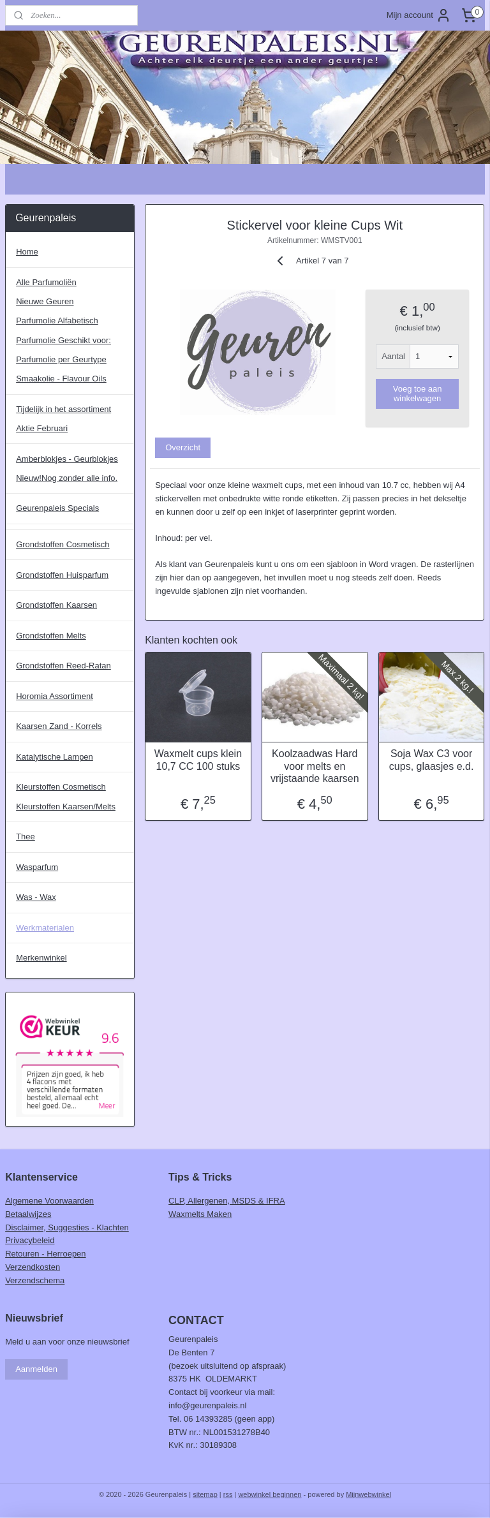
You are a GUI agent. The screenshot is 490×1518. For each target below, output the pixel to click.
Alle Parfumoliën (46, 282)
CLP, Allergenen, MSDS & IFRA (226, 1200)
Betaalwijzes (28, 1214)
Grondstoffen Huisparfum (62, 575)
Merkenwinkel (41, 957)
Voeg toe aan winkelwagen (417, 394)
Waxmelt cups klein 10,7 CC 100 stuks (198, 760)
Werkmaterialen (45, 927)
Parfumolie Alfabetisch (57, 320)
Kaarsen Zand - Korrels (58, 726)
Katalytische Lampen (54, 757)
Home (27, 251)
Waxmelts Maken (200, 1214)
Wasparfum (37, 867)
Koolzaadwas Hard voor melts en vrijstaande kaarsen (315, 766)
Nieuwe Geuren (44, 301)
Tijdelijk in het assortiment (63, 409)
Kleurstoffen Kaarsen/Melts (65, 806)
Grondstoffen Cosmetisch (62, 544)
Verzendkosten (32, 1267)
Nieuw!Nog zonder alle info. (66, 478)
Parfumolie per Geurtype (61, 359)
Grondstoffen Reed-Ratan (63, 665)
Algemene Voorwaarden (49, 1200)
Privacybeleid (29, 1240)
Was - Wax (36, 897)
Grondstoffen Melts (51, 635)
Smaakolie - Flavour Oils (61, 378)
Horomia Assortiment (54, 696)
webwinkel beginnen (269, 1494)
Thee (25, 836)
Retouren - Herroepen (45, 1253)
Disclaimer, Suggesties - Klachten (67, 1227)
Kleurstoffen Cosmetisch (61, 787)
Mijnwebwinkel (368, 1494)
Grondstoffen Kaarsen (56, 605)
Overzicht (183, 447)
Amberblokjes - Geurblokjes (67, 459)
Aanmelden (36, 1369)
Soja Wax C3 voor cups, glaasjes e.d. (431, 760)
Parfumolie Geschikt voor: (63, 340)
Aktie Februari (42, 428)
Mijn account (419, 15)
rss (228, 1494)
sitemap (205, 1494)
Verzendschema (34, 1280)
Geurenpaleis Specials (57, 508)
